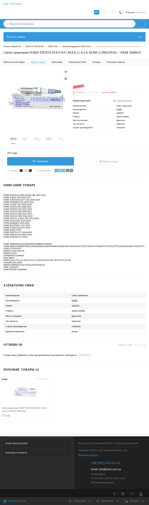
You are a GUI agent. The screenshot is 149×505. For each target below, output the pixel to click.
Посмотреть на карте (88, 453)
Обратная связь (14, 501)
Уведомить (40, 161)
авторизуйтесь (84, 353)
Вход (5, 3)
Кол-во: (14, 171)
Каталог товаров (74, 37)
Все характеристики (122, 101)
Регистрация (16, 3)
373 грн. (25, 416)
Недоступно (43, 170)
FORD (119, 110)
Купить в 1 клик (109, 161)
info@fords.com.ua (110, 467)
